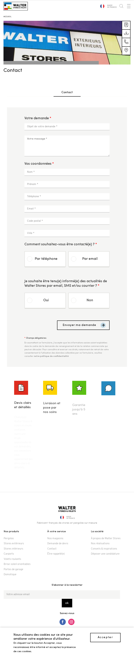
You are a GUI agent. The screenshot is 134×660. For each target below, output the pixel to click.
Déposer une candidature (105, 554)
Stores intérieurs (13, 549)
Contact (67, 92)
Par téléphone (46, 259)
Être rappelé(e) (56, 554)
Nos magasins (55, 538)
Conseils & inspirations (104, 549)
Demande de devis (57, 543)
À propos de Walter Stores (106, 538)
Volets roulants (12, 559)
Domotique (10, 574)
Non (90, 300)
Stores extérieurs (14, 543)
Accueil (7, 17)
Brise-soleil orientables (17, 564)
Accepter (105, 637)
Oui (46, 300)
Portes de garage (13, 569)
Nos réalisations (100, 543)
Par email (90, 259)
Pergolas (9, 538)
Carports (9, 554)
